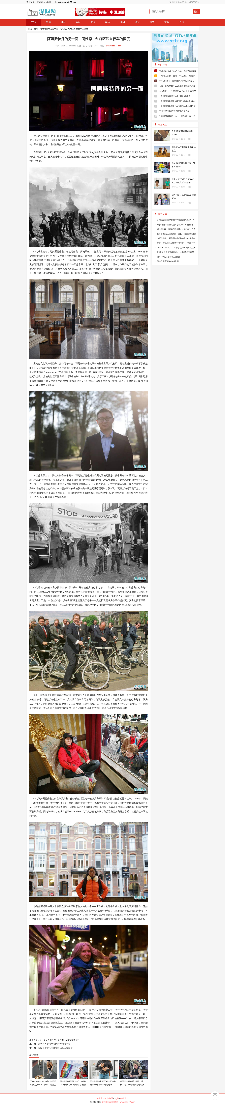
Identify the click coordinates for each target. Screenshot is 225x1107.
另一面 (42, 1040)
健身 (63, 22)
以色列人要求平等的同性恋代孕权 (54, 1044)
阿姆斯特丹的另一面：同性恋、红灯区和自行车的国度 (64, 28)
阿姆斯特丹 (75, 1040)
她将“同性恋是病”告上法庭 (168, 257)
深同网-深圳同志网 (110, 1102)
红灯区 (55, 1040)
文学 (166, 22)
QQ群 (116, 1098)
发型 (137, 22)
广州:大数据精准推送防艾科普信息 (171, 111)
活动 (126, 1098)
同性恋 (48, 1040)
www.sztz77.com (127, 1102)
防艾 (152, 22)
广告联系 (109, 1098)
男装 (48, 22)
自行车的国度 (64, 1040)
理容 (122, 22)
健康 (92, 22)
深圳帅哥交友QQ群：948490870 (184, 2)
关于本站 (101, 1098)
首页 (33, 22)
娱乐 (107, 22)
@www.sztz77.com (114, 46)
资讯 (181, 22)
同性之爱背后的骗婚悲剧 (168, 261)
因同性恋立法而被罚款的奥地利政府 (55, 1048)
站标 (122, 1098)
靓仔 (78, 22)
